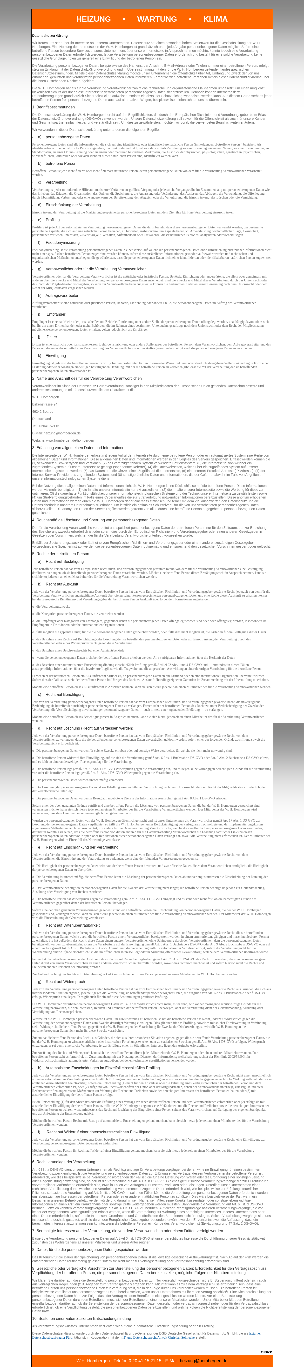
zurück (266, 1352)
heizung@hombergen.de (203, 1360)
